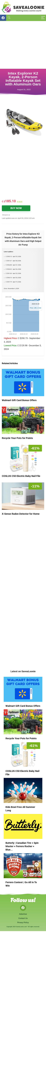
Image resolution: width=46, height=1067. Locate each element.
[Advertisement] (23, 45)
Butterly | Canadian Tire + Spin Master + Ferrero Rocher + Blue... (22, 846)
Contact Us (23, 918)
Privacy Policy (23, 922)
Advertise (23, 914)
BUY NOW (16, 208)
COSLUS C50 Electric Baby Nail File (21, 476)
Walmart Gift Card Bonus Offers (19, 400)
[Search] (9, 18)
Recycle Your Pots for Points (17, 438)
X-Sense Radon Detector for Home (20, 513)
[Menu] (43, 18)
